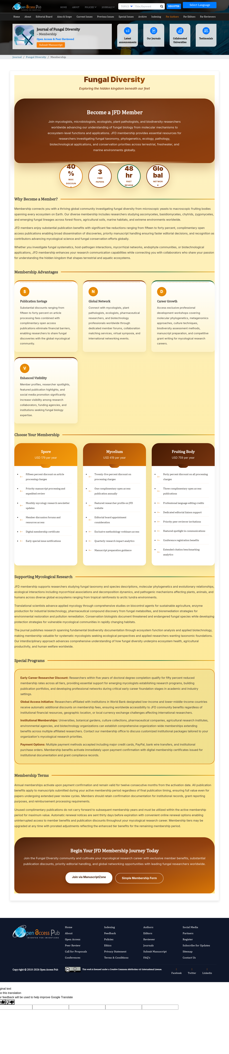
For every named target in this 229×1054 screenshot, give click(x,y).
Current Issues (84, 16)
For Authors (173, 16)
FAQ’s (146, 957)
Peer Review (72, 944)
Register (173, 6)
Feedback (110, 932)
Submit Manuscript (50, 44)
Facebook (176, 970)
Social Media (190, 926)
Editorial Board (44, 16)
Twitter (192, 970)
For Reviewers (209, 16)
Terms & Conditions (116, 957)
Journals (108, 7)
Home (63, 7)
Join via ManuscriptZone (89, 877)
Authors (148, 926)
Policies (90, 7)
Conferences (72, 957)
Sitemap (188, 950)
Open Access (72, 938)
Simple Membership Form (139, 877)
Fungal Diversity (36, 57)
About (75, 7)
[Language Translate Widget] (199, 5)
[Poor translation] (9, 1001)
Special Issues (126, 16)
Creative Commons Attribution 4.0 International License (135, 968)
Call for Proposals (76, 950)
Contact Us (189, 957)
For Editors (190, 16)
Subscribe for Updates (196, 944)
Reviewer (149, 938)
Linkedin (207, 970)
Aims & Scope (64, 16)
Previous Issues (105, 16)
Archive (143, 16)
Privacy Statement (115, 950)
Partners (188, 932)
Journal (17, 57)
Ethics (107, 944)
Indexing (157, 16)
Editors (147, 932)
